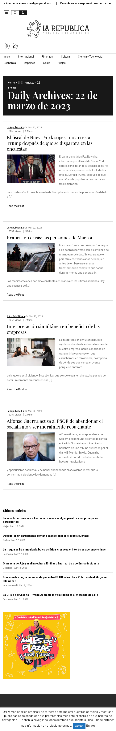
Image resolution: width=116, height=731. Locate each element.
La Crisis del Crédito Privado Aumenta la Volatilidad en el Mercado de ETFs (50, 594)
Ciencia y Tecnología (90, 56)
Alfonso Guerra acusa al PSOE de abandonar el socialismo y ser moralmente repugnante (55, 424)
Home (11, 82)
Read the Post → (17, 205)
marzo (30, 82)
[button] (6, 12)
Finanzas (47, 56)
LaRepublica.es (15, 127)
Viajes (62, 62)
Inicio (7, 56)
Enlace (91, 725)
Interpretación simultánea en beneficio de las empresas (53, 329)
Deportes (29, 62)
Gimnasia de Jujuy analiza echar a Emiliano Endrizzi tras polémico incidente (51, 563)
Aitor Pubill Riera (16, 316)
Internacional (26, 56)
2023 (21, 82)
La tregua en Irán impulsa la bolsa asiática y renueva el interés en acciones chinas (54, 549)
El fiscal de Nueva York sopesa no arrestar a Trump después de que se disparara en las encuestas (51, 143)
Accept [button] (79, 725)
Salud (46, 62)
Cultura (65, 56)
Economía (10, 62)
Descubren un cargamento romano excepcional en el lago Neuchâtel (46, 535)
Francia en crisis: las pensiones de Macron (50, 237)
